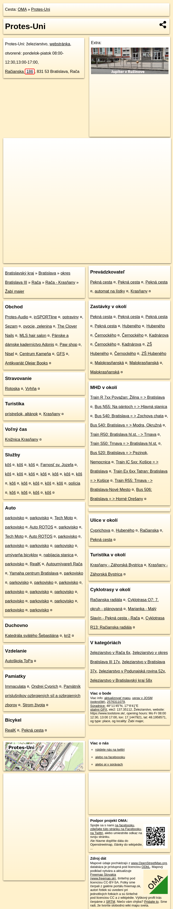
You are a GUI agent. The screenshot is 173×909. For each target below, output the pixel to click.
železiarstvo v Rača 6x (110, 653)
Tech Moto (63, 518)
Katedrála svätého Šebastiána (31, 635)
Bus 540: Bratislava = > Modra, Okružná (126, 425)
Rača (36, 282)
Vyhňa (31, 388)
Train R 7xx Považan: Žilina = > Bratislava (127, 397)
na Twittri (96, 833)
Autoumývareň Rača (64, 564)
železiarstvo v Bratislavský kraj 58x (121, 680)
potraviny (70, 317)
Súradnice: (98, 706)
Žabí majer (14, 291)
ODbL (146, 867)
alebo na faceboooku (110, 757)
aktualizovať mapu (117, 698)
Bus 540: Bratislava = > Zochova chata (129, 416)
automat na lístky (110, 291)
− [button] (12, 154)
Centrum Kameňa (35, 354)
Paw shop (68, 344)
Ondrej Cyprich (44, 686)
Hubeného (131, 326)
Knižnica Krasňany (21, 439)
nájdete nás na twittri (110, 749)
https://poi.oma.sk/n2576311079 (148, 259)
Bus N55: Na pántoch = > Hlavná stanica (131, 407)
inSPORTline (45, 317)
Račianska (20, 71)
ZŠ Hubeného (153, 353)
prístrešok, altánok (21, 414)
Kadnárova (158, 335)
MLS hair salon (33, 335)
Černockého (105, 335)
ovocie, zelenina (37, 326)
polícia (74, 483)
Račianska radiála (106, 600)
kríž (67, 635)
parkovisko (14, 518)
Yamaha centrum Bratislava (34, 573)
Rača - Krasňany (60, 282)
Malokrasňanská (109, 363)
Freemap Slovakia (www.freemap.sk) (103, 876)
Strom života (34, 705)
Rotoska (12, 388)
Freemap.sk (110, 259)
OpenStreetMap (85, 259)
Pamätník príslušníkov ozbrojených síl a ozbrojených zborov (43, 695)
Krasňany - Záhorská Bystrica (116, 565)
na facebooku (124, 825)
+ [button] (12, 146)
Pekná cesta (33, 730)
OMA (22, 9)
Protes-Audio (16, 317)
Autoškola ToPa (19, 661)
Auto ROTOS (41, 527)
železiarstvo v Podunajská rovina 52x (132, 671)
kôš (8, 465)
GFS (60, 354)
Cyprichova (100, 530)
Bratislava (47, 273)
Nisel (9, 354)
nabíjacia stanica (58, 555)
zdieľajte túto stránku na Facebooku (115, 829)
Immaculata (15, 686)
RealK (35, 564)
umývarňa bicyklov (21, 555)
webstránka (60, 44)
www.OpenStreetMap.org (149, 863)
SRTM (110, 901)
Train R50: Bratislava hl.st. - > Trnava (123, 434)
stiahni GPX (98, 709)
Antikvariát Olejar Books (26, 363)
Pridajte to (151, 901)
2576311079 (116, 702)
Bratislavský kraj (19, 273)
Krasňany (51, 414)
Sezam (11, 326)
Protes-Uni (40, 9)
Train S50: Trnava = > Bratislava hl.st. (123, 443)
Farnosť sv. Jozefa (56, 465)
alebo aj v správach (109, 764)
